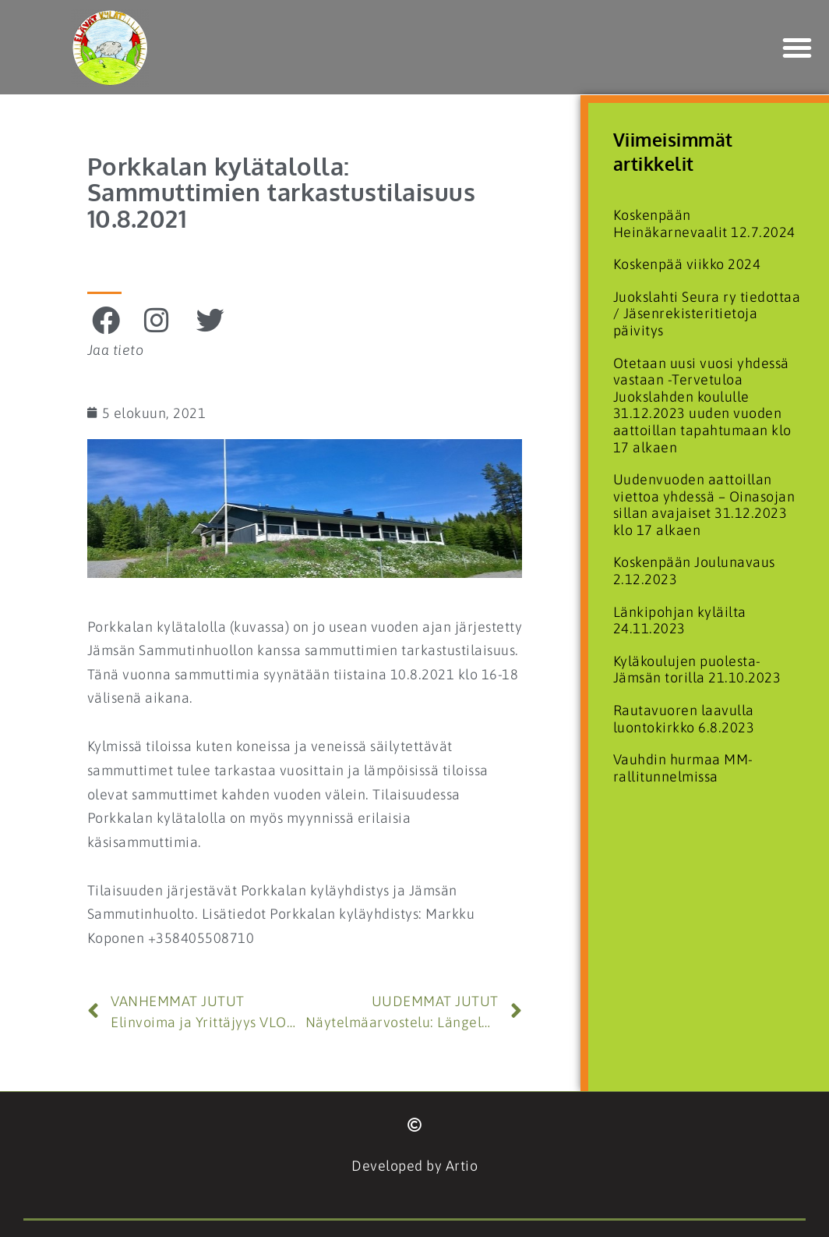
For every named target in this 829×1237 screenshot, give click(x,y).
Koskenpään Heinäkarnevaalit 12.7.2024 (704, 223)
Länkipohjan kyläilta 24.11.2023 (679, 620)
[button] (797, 47)
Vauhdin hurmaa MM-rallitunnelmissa (683, 768)
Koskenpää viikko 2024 (687, 264)
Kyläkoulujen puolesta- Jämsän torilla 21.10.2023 (697, 669)
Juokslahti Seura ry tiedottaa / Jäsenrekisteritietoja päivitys (707, 313)
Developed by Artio (414, 1165)
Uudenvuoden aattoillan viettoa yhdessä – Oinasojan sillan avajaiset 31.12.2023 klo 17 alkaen (704, 504)
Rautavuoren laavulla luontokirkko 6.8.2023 (684, 718)
